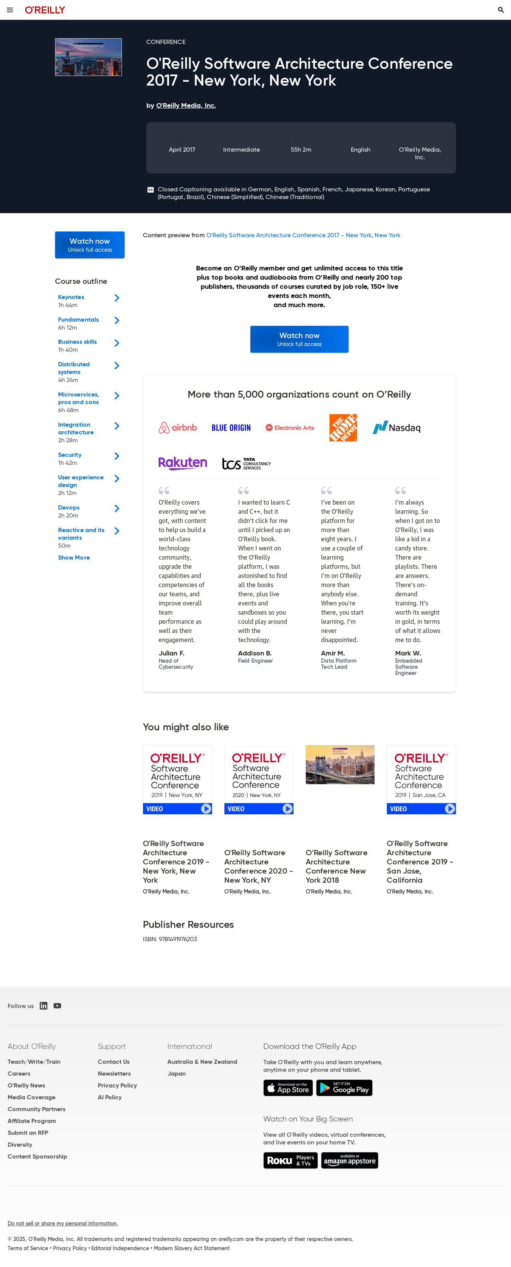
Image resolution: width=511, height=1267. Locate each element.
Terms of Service (28, 1248)
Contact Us (114, 1062)
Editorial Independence (120, 1248)
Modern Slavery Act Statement (192, 1248)
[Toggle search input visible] (501, 10)
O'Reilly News (26, 1085)
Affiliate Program (32, 1121)
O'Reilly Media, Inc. (420, 153)
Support (112, 1046)
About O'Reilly (32, 1046)
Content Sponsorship (37, 1156)
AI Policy (110, 1097)
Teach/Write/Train (34, 1062)
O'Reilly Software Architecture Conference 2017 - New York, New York (303, 235)
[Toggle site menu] (10, 10)
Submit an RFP (28, 1133)
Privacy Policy (117, 1085)
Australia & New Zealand (202, 1062)
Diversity (20, 1145)
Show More (74, 558)
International (189, 1046)
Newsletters (114, 1074)
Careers (19, 1074)
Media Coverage (31, 1097)
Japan (176, 1074)
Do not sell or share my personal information (62, 1223)
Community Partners (36, 1109)
